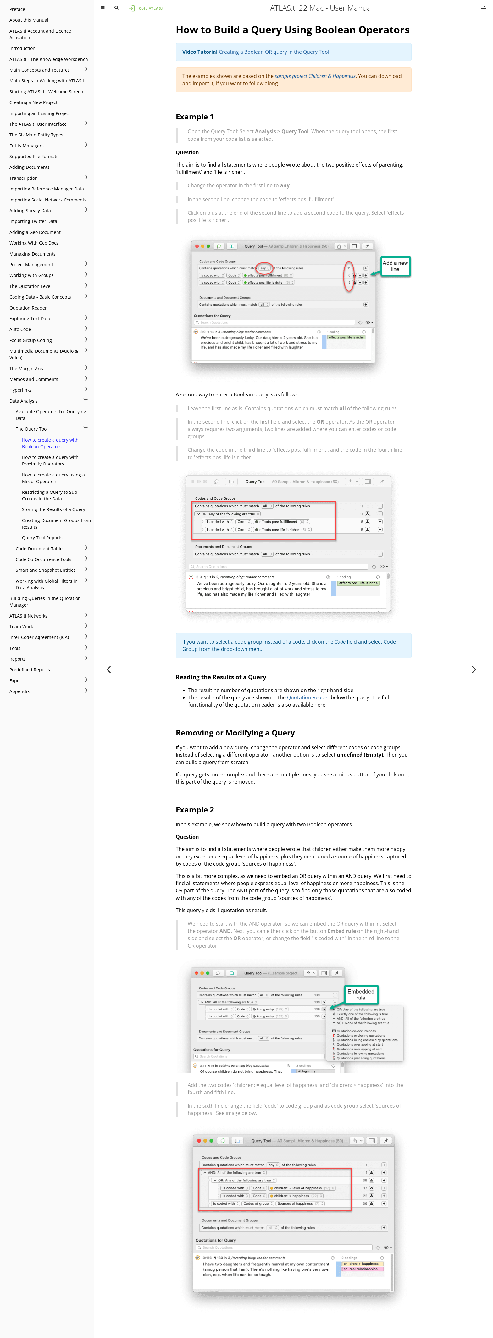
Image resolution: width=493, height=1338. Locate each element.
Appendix (19, 691)
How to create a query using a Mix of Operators (53, 478)
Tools (14, 648)
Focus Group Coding (30, 340)
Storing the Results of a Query (53, 509)
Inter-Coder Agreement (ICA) (39, 637)
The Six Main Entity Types (36, 135)
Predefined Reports (29, 670)
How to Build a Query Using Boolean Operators (293, 29)
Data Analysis (23, 401)
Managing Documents (32, 254)
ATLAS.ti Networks (28, 616)
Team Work (21, 627)
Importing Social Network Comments (47, 200)
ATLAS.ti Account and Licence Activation (40, 34)
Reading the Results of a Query (221, 677)
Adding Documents (29, 167)
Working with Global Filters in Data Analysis (47, 584)
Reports (17, 659)
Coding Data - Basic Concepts (40, 297)
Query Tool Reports (42, 538)
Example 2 (195, 809)
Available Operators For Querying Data (51, 415)
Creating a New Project (33, 102)
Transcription (23, 178)
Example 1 (195, 116)
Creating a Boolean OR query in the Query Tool (274, 51)
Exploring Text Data (29, 319)
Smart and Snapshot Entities (46, 570)
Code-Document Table (39, 549)
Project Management (31, 264)
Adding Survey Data (30, 210)
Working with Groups (31, 275)
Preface (17, 9)
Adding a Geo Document (35, 232)
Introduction (22, 48)
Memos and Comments (33, 379)
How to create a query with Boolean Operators (50, 443)
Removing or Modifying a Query (235, 732)
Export (16, 681)
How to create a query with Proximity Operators (50, 460)
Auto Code (20, 329)
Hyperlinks (20, 390)
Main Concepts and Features (39, 70)
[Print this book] (483, 7)
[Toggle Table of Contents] (102, 8)
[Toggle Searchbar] (116, 8)
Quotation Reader (28, 308)
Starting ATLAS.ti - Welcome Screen (46, 92)
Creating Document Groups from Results (56, 523)
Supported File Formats (33, 156)
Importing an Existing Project (39, 113)
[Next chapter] (474, 669)
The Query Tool (32, 429)
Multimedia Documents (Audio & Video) (43, 354)
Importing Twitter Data (33, 221)
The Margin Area (27, 369)
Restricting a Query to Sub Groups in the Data (49, 495)
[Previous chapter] (108, 669)
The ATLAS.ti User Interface (38, 124)
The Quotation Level (30, 286)
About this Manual (28, 20)
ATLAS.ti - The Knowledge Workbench (48, 59)
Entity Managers (26, 146)
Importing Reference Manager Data (46, 189)
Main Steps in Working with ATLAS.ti (47, 81)
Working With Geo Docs (33, 243)
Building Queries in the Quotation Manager (45, 601)
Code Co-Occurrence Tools (43, 559)
